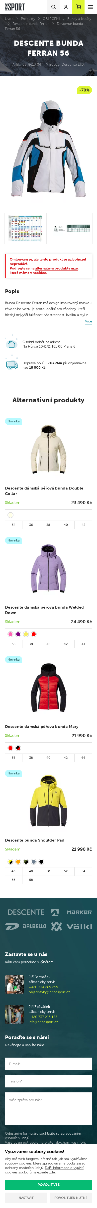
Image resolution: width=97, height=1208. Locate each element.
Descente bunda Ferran (30, 24)
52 (66, 871)
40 (66, 525)
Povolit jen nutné (70, 1198)
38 (48, 525)
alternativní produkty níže (56, 268)
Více (88, 321)
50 (48, 871)
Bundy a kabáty (79, 19)
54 (83, 871)
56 (13, 880)
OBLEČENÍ (51, 19)
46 (13, 871)
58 (31, 880)
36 (31, 525)
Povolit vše (49, 1185)
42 (83, 525)
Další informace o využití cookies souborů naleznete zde (44, 1170)
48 (31, 871)
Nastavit (26, 1198)
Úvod (9, 19)
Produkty (28, 19)
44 (83, 644)
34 (13, 525)
